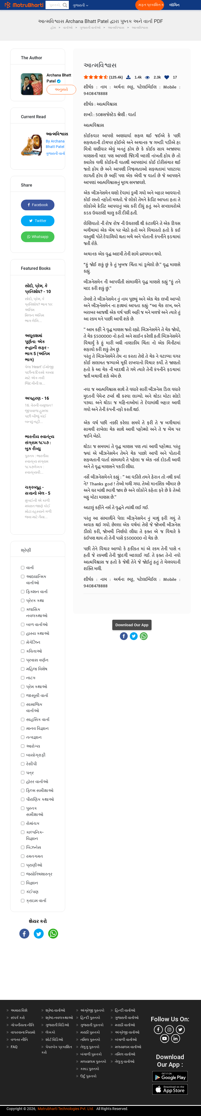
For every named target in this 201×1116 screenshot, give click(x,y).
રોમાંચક (33, 823)
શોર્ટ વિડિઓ (54, 1039)
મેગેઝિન (33, 642)
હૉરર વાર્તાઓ (37, 781)
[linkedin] (175, 1038)
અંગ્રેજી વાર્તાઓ (127, 1032)
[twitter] (180, 1029)
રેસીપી (31, 763)
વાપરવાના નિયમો (23, 1032)
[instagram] (169, 1029)
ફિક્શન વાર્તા (37, 591)
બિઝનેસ (33, 847)
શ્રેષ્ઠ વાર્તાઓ (55, 1010)
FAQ (14, 1047)
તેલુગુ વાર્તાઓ (125, 1061)
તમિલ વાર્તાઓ (125, 1054)
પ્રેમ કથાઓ (36, 686)
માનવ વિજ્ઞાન (37, 728)
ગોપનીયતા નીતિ (22, 1025)
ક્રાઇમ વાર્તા (36, 900)
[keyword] (57, 5)
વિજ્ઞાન (32, 882)
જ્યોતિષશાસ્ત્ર (39, 874)
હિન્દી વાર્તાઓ (125, 1010)
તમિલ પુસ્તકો (90, 1039)
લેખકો (50, 1032)
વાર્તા (30, 567)
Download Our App (131, 625)
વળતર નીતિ (19, 1039)
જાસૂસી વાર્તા (37, 695)
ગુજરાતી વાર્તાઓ (127, 1018)
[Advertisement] (37, 974)
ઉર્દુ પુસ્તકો (88, 1076)
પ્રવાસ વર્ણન (37, 660)
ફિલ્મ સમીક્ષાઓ (39, 790)
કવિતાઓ (34, 651)
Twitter (37, 221)
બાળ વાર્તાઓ (37, 624)
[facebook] (158, 1029)
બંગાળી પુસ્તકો (91, 1054)
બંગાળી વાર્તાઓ (126, 1039)
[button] (64, 5)
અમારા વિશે (19, 1010)
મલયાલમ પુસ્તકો (93, 1061)
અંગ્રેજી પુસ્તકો (92, 1010)
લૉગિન (174, 5)
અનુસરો (61, 89)
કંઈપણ (32, 891)
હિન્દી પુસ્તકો (90, 1018)
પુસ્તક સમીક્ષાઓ (34, 811)
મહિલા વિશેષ (36, 668)
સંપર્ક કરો (18, 1018)
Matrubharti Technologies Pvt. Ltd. (66, 1109)
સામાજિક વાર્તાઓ (34, 707)
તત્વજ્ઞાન (34, 737)
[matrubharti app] (122, 5)
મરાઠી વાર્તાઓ (125, 1025)
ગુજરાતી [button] (80, 5)
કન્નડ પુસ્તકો (89, 1069)
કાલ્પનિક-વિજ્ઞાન (34, 835)
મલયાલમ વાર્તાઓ (128, 1047)
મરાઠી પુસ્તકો (90, 1032)
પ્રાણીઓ (34, 865)
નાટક (31, 677)
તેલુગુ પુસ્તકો (89, 1047)
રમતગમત (34, 856)
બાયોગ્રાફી (36, 755)
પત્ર (30, 772)
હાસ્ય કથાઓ (37, 633)
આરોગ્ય (33, 746)
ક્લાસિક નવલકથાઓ (36, 612)
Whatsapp (37, 237)
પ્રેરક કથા (35, 600)
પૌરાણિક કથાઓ (40, 799)
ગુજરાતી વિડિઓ (57, 1025)
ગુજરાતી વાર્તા (55, 153)
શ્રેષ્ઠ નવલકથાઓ (59, 1018)
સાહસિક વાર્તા (37, 719)
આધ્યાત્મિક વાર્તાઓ (36, 579)
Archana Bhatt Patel (59, 78)
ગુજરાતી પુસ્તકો (92, 1025)
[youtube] (164, 1038)
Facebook (38, 205)
